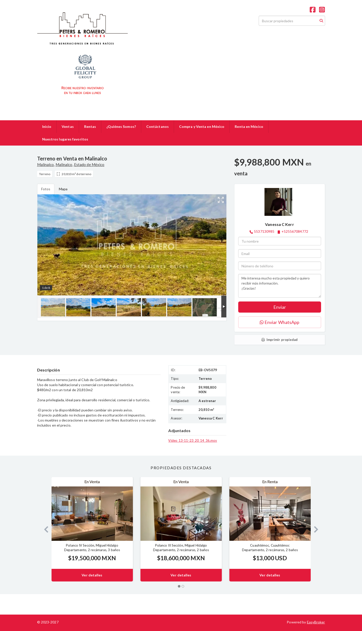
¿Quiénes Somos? (121, 126)
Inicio (47, 126)
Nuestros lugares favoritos (65, 139)
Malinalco (45, 164)
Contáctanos (157, 126)
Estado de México (89, 164)
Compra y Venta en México (201, 126)
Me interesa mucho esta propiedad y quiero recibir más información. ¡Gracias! (279, 286)
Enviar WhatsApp (280, 322)
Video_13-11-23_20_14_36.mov (192, 440)
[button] (44, 529)
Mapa (63, 189)
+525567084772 (294, 231)
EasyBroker (316, 622)
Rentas (90, 126)
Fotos (46, 189)
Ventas (68, 126)
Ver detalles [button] (92, 575)
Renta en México (249, 126)
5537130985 (264, 231)
